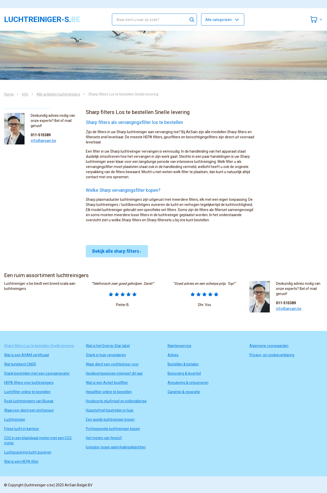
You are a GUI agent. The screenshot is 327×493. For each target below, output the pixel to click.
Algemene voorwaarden (268, 346)
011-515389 (41, 135)
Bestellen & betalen (183, 364)
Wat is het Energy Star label (108, 346)
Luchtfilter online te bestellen (27, 392)
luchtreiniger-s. (42, 19)
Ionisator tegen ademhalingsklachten (116, 447)
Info (25, 94)
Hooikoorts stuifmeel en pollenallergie (116, 401)
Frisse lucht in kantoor (21, 429)
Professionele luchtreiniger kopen (113, 429)
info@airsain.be (43, 141)
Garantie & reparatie (184, 392)
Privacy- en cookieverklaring (271, 355)
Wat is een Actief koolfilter (107, 383)
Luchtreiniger (14, 419)
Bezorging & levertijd (184, 373)
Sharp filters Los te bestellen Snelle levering (39, 346)
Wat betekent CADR (20, 364)
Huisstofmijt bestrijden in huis (109, 410)
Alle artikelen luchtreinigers (58, 94)
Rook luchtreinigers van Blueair (29, 401)
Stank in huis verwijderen (106, 355)
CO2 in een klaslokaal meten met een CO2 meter (38, 440)
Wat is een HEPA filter (21, 461)
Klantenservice (179, 346)
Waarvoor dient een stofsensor (29, 410)
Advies (173, 355)
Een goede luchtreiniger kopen (110, 419)
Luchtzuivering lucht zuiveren (27, 452)
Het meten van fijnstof (104, 438)
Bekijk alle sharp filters (117, 251)
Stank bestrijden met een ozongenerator (37, 373)
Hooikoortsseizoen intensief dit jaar (114, 373)
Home (9, 94)
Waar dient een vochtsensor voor (112, 364)
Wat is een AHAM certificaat (26, 355)
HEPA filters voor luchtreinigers (29, 383)
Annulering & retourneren (188, 383)
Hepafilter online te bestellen (109, 392)
